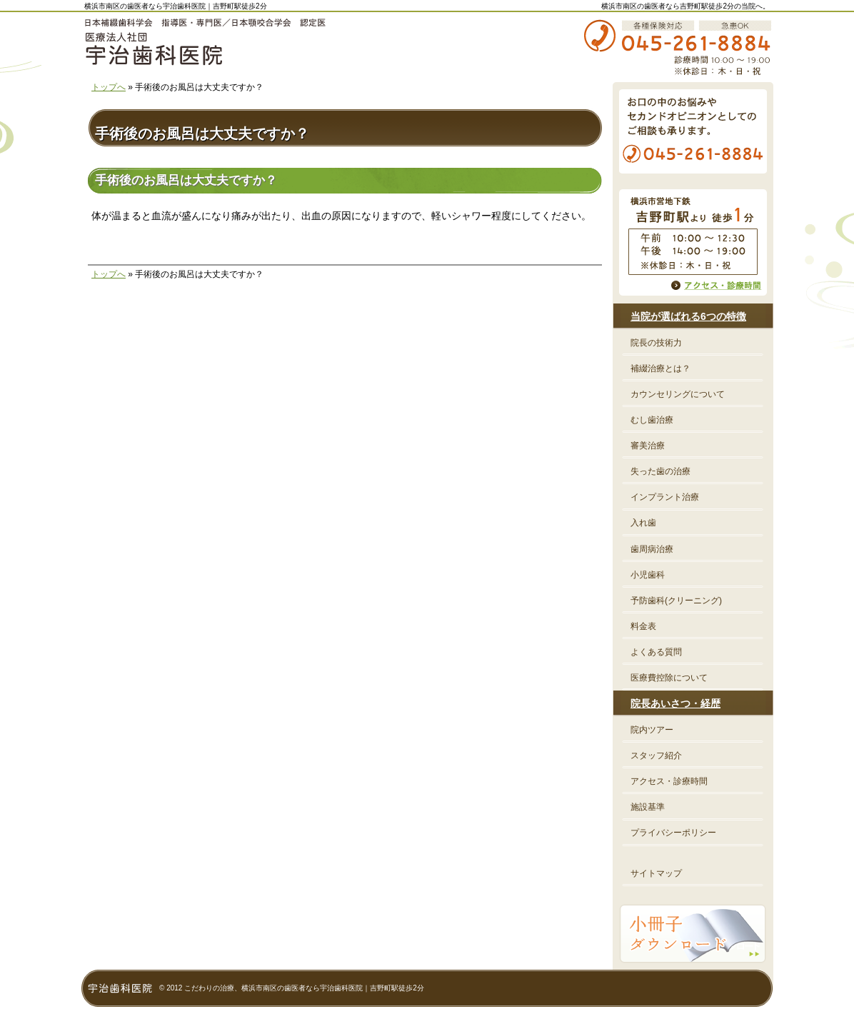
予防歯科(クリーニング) (676, 601)
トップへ (108, 87)
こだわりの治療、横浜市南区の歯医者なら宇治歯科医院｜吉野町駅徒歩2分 (304, 988)
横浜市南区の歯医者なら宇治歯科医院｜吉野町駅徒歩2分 (175, 6)
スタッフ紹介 (656, 756)
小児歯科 (648, 575)
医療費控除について (669, 678)
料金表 (643, 626)
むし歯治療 (652, 420)
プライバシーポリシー (673, 833)
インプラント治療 (665, 497)
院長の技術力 (656, 343)
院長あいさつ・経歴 (675, 703)
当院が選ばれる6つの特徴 (688, 316)
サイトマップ (656, 873)
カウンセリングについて (678, 394)
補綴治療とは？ (660, 368)
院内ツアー (652, 730)
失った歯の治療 (660, 471)
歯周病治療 (652, 549)
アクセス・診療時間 (669, 781)
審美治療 (648, 446)
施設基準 (648, 807)
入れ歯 (643, 523)
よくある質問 (656, 652)
